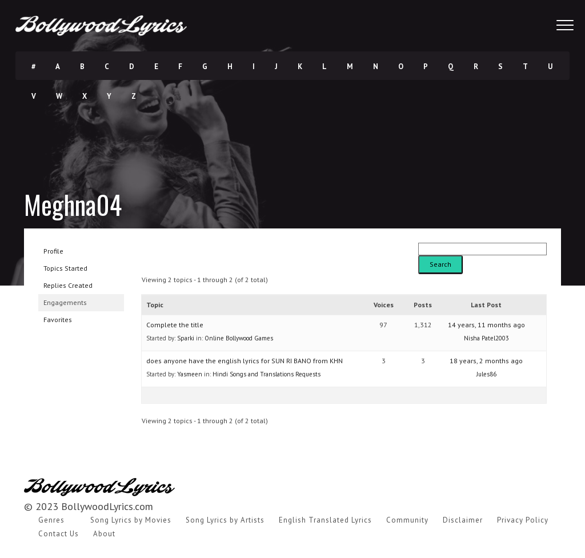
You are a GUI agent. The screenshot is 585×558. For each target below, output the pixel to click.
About (104, 534)
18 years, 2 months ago (486, 360)
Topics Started (65, 268)
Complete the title (174, 324)
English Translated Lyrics (325, 520)
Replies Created (68, 285)
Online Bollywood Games (239, 338)
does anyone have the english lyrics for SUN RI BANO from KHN (244, 360)
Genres (51, 520)
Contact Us (58, 534)
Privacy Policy (522, 520)
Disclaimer (463, 520)
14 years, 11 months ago (486, 324)
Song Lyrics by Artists (225, 520)
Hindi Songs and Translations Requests (266, 374)
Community (407, 520)
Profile (53, 251)
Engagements (65, 302)
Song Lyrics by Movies (130, 520)
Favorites (57, 319)
